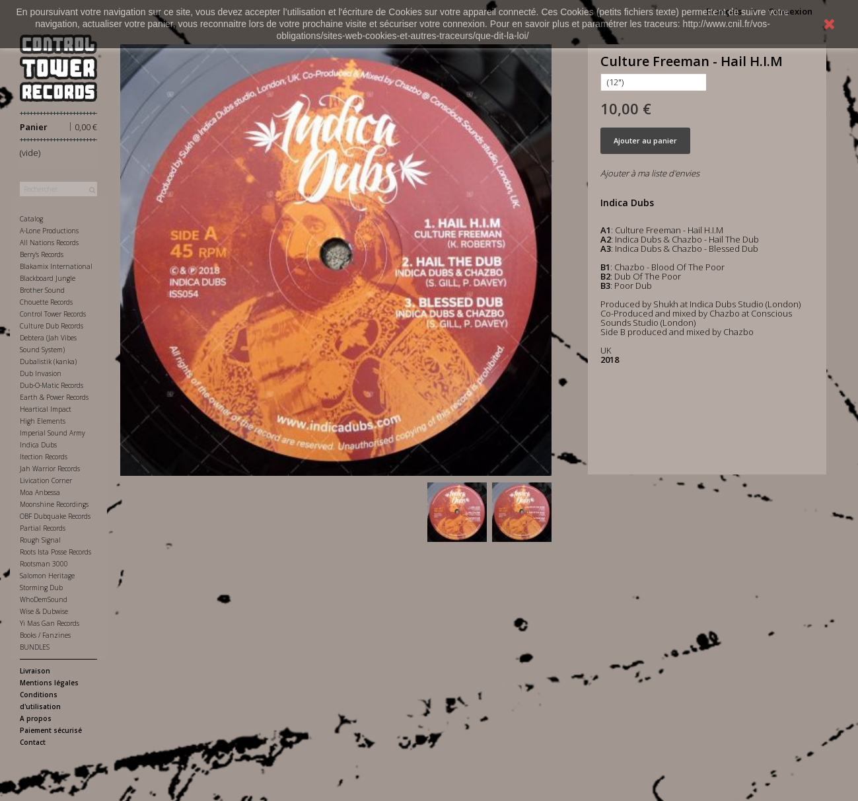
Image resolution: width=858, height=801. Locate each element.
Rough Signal (40, 540)
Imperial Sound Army (52, 433)
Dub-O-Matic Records (51, 385)
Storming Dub (41, 587)
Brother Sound (42, 290)
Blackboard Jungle (47, 278)
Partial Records (42, 528)
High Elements (42, 421)
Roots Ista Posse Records (55, 551)
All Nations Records (49, 242)
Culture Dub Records (51, 325)
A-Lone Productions (49, 230)
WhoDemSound (43, 599)
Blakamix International (56, 266)
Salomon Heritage (47, 575)
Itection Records (43, 456)
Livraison (35, 670)
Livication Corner (46, 480)
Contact (33, 742)
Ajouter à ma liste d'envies (649, 173)
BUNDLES (35, 647)
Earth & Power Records (54, 397)
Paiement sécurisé (51, 730)
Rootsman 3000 (44, 563)
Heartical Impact (45, 409)
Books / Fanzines (45, 635)
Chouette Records (46, 302)
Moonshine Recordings (54, 504)
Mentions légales (49, 682)
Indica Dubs (38, 444)
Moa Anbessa (40, 492)
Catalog (31, 218)
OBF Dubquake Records (55, 516)
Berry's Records (41, 254)
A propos (36, 718)
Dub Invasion (40, 373)
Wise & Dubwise (44, 611)
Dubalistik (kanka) (48, 361)
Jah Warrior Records (50, 468)
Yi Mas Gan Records (49, 623)
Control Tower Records (53, 314)
